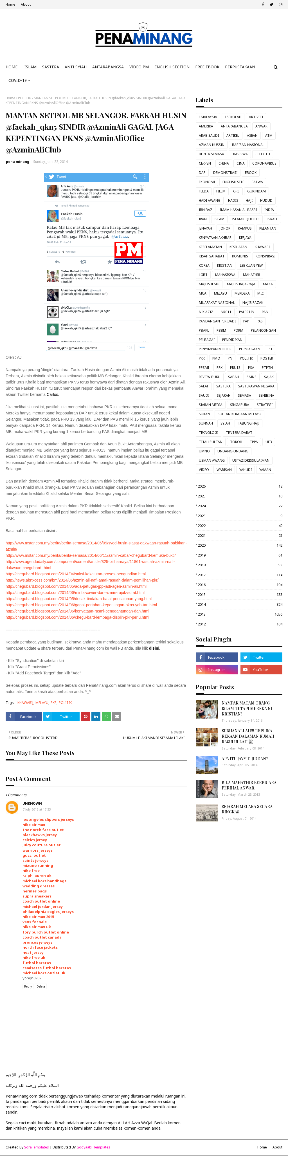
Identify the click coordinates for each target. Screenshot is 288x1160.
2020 (240, 545)
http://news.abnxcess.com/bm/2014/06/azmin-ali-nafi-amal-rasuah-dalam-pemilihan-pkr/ (82, 580)
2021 (240, 535)
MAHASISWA (225, 274)
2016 (240, 584)
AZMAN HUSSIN (211, 144)
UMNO (204, 451)
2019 (240, 555)
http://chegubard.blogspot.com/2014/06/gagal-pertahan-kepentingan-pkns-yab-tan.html (81, 605)
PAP (246, 321)
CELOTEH (262, 154)
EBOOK (250, 172)
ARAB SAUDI (209, 135)
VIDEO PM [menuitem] (139, 66)
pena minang (17, 161)
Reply (28, 986)
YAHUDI (245, 469)
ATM (269, 135)
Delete (41, 986)
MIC (260, 293)
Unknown (32, 803)
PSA (251, 367)
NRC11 (226, 311)
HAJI (249, 200)
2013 (240, 614)
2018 (240, 564)
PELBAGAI (207, 339)
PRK (219, 367)
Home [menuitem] (11, 66)
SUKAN (204, 414)
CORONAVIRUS (264, 163)
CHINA (224, 163)
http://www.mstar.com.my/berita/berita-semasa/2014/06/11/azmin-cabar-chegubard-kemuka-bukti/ (91, 555)
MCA (202, 293)
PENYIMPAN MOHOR (215, 349)
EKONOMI (207, 182)
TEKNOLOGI (208, 432)
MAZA (268, 284)
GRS (236, 191)
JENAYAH (205, 228)
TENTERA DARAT (239, 432)
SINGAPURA (239, 404)
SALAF (204, 386)
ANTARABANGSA (234, 126)
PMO (216, 358)
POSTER (266, 358)
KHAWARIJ (25, 702)
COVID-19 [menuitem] (17, 80)
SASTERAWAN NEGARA (256, 386)
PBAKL (204, 330)
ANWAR (261, 126)
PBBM (221, 330)
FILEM (221, 191)
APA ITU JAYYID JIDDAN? (245, 758)
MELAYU (41, 702)
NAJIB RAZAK (252, 302)
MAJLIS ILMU (209, 284)
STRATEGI (265, 404)
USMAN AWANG (212, 460)
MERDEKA (242, 293)
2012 (240, 624)
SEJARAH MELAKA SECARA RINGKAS (247, 809)
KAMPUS (245, 228)
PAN (265, 311)
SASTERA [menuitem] (50, 66)
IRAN (203, 219)
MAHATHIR (251, 274)
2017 (240, 574)
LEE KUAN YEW (251, 265)
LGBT (203, 274)
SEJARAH (223, 395)
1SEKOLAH (233, 117)
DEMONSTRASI (225, 172)
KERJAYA (245, 237)
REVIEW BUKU (209, 376)
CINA (241, 163)
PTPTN (267, 367)
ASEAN (252, 135)
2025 (240, 496)
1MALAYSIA (208, 117)
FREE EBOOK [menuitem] (207, 66)
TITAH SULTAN (210, 441)
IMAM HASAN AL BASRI (238, 209)
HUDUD (266, 200)
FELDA (204, 191)
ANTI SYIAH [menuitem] (76, 66)
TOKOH (236, 441)
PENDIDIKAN (232, 339)
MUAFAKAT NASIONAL (217, 302)
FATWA (257, 182)
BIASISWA (240, 154)
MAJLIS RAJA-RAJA (241, 284)
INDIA (269, 209)
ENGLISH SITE (233, 182)
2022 (240, 525)
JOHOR (225, 228)
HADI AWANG (209, 200)
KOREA (204, 265)
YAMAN (265, 469)
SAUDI (204, 395)
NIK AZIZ (206, 311)
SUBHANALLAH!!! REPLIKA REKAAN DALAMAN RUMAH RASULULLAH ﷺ (248, 736)
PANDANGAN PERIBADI (217, 321)
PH (270, 349)
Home (10, 4)
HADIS (233, 200)
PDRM (238, 330)
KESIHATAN (238, 246)
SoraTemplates (36, 1147)
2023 (240, 515)
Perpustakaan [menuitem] (240, 66)
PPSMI (204, 367)
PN (230, 358)
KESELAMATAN (210, 246)
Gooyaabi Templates (93, 1147)
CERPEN (205, 163)
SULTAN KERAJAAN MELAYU (239, 414)
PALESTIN (246, 311)
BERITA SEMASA (211, 154)
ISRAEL (272, 219)
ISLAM (219, 219)
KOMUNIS (240, 256)
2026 (240, 486)
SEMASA (244, 395)
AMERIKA (206, 126)
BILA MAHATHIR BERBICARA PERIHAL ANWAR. (249, 785)
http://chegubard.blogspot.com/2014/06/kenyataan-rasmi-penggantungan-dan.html (77, 611)
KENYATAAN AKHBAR (215, 237)
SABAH (233, 376)
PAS (260, 321)
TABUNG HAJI (248, 423)
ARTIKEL (232, 135)
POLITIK (24, 98)
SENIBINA (266, 395)
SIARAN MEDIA (210, 404)
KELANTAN (267, 228)
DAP (202, 172)
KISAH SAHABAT (211, 256)
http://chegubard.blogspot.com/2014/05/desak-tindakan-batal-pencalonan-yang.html (79, 598)
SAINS (251, 376)
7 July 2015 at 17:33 (37, 809)
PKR (54, 702)
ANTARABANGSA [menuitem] (108, 66)
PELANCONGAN (263, 330)
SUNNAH (206, 423)
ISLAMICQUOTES (246, 219)
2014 (240, 604)
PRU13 (235, 367)
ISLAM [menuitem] (30, 66)
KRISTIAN (224, 265)
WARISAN (224, 469)
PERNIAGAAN (249, 349)
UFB (269, 441)
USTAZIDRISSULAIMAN (250, 460)
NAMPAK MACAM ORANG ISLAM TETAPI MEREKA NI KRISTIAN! (247, 708)
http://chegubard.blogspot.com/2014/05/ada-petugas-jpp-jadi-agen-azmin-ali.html (76, 586)
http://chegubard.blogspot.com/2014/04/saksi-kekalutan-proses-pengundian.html (76, 574)
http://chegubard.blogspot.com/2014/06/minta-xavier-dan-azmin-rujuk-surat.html (75, 592)
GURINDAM (256, 191)
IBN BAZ (205, 209)
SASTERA (223, 386)
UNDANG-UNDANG (232, 451)
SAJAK (269, 376)
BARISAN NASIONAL (248, 144)
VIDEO (204, 469)
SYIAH (225, 423)
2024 (240, 505)
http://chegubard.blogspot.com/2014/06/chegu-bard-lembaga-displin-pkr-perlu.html (77, 617)
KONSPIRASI (265, 256)
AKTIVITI (256, 117)
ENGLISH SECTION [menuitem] (172, 66)
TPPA (254, 441)
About (26, 4)
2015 (240, 594)
